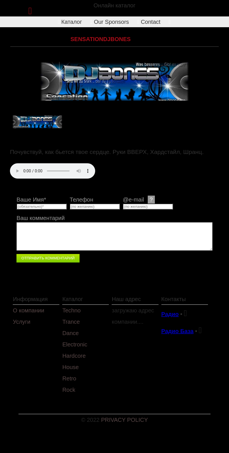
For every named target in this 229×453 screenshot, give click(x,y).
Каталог (70, 22)
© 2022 (91, 420)
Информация (30, 299)
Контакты (173, 299)
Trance (71, 322)
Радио (170, 314)
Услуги (21, 322)
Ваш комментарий (40, 218)
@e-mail (139, 200)
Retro (69, 378)
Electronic (74, 344)
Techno (71, 310)
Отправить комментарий (47, 258)
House (70, 367)
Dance (70, 333)
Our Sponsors (109, 22)
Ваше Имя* (31, 199)
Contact (148, 22)
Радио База (177, 331)
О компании (28, 310)
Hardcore (51, 39)
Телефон (81, 199)
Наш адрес (126, 299)
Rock (68, 390)
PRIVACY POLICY (124, 420)
